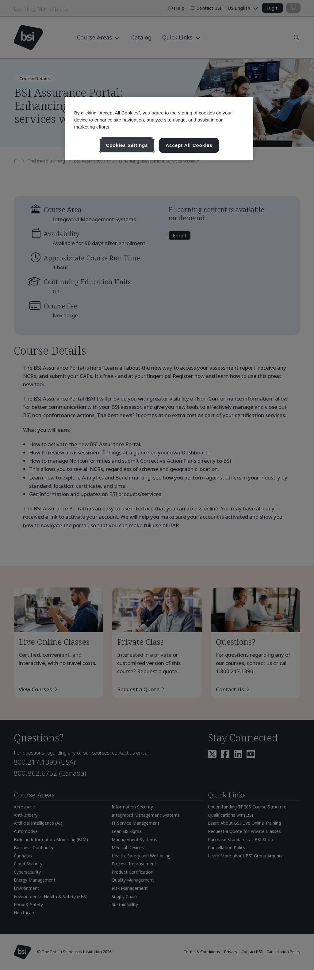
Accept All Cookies (189, 145)
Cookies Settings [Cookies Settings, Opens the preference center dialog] (127, 145)
